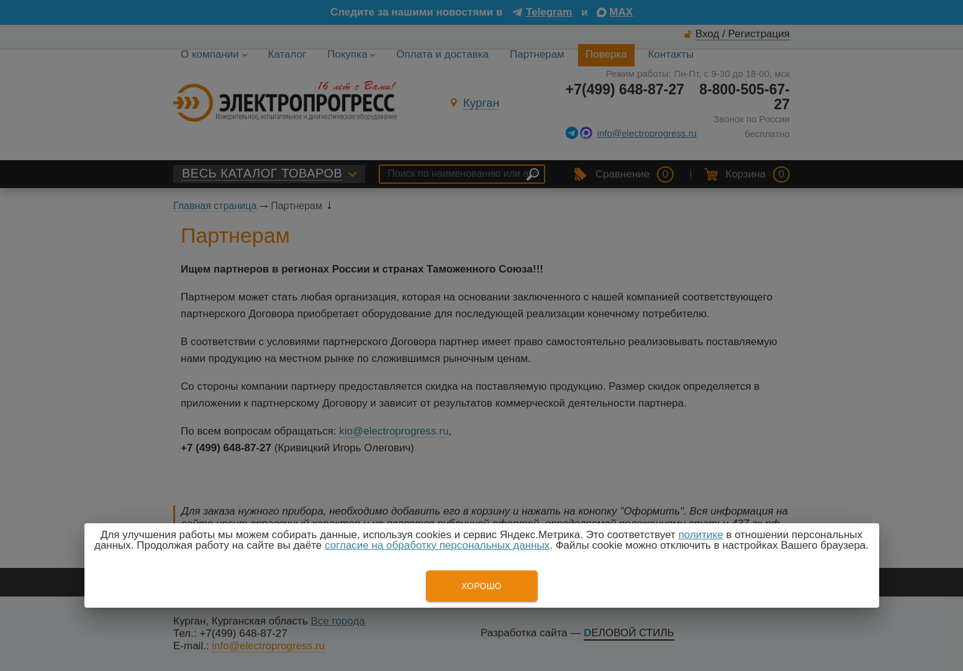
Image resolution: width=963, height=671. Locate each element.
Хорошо (481, 586)
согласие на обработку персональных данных (437, 545)
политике (701, 535)
